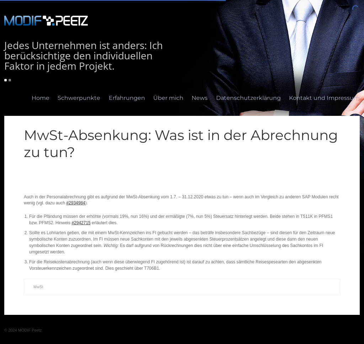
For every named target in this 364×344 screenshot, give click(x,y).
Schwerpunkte (79, 98)
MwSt (38, 287)
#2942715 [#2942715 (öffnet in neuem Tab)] (80, 222)
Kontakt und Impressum (324, 98)
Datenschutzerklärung (248, 98)
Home (40, 98)
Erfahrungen (127, 98)
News (200, 98)
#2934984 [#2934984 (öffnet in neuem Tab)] (75, 202)
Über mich (168, 98)
